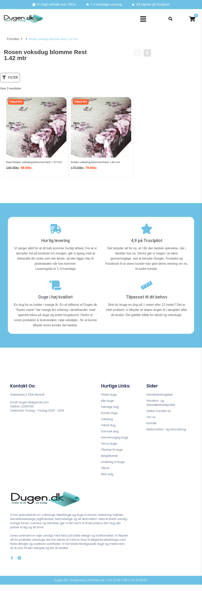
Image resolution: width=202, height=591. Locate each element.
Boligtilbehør (109, 462)
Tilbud (105, 474)
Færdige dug (110, 413)
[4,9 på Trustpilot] (146, 235)
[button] (143, 19)
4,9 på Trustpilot (146, 246)
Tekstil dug (108, 431)
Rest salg (107, 480)
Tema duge (109, 450)
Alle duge (107, 407)
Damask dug (110, 437)
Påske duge (109, 401)
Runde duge (109, 419)
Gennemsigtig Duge (114, 444)
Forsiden (12, 39)
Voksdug (107, 425)
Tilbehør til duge (112, 456)
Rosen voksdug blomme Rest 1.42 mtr (99, 163)
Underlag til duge (112, 468)
